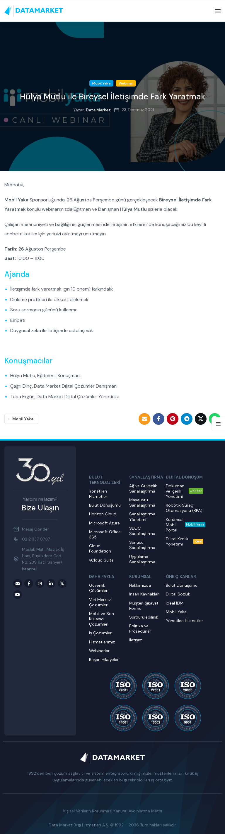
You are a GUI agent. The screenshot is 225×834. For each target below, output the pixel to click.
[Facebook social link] (158, 419)
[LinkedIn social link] (51, 583)
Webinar (126, 83)
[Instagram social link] (39, 583)
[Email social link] (144, 419)
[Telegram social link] (186, 419)
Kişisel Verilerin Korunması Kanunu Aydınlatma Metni (112, 811)
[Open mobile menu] (218, 11)
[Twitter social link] (201, 419)
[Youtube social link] (17, 594)
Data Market (98, 110)
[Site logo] (33, 10)
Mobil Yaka (101, 83)
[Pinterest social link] (172, 419)
